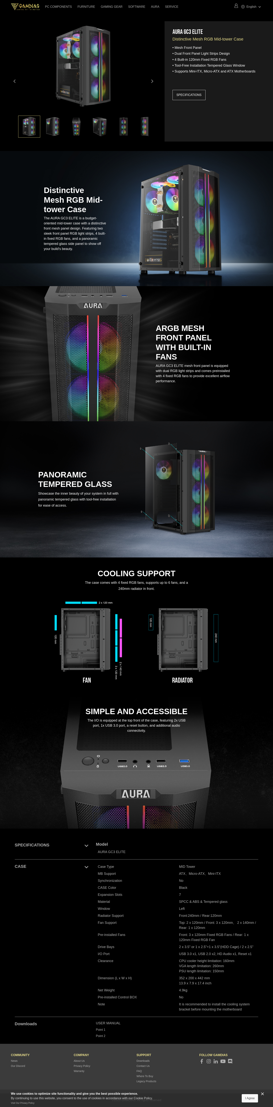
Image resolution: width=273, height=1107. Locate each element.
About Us (79, 1060)
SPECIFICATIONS (189, 95)
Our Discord (18, 1065)
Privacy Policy (82, 1065)
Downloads (143, 1060)
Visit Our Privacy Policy (23, 1103)
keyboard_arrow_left (14, 81)
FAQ (139, 1071)
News (14, 1060)
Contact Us (143, 1065)
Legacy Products (146, 1081)
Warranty (79, 1071)
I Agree (250, 1098)
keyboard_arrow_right (152, 81)
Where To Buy (144, 1076)
